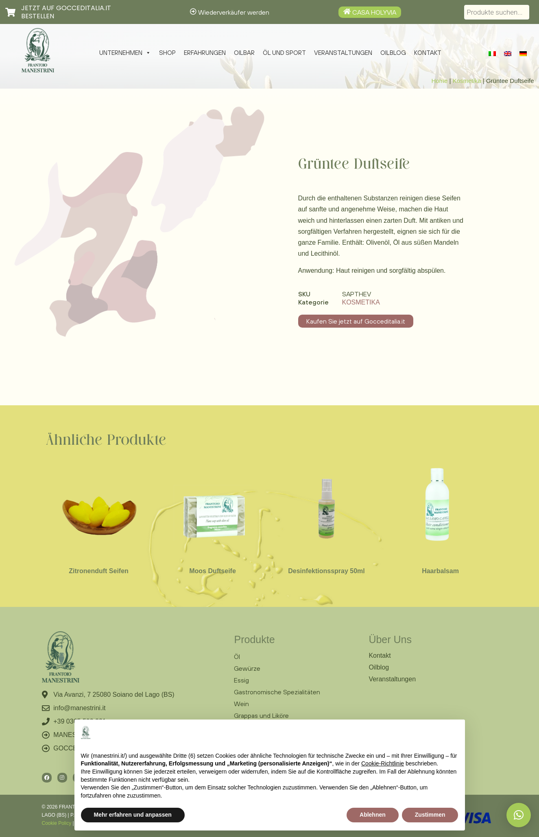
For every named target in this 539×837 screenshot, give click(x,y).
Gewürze (247, 668)
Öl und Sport (284, 52)
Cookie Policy (57, 823)
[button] (518, 815)
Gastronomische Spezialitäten (277, 692)
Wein (241, 703)
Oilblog (393, 52)
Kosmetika (467, 80)
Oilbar (244, 52)
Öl (237, 656)
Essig (241, 680)
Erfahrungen (205, 52)
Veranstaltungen (343, 52)
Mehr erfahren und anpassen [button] (133, 814)
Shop (167, 52)
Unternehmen (125, 53)
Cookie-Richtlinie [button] (382, 763)
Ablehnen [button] (373, 814)
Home (439, 80)
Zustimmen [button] (430, 814)
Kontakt (427, 52)
